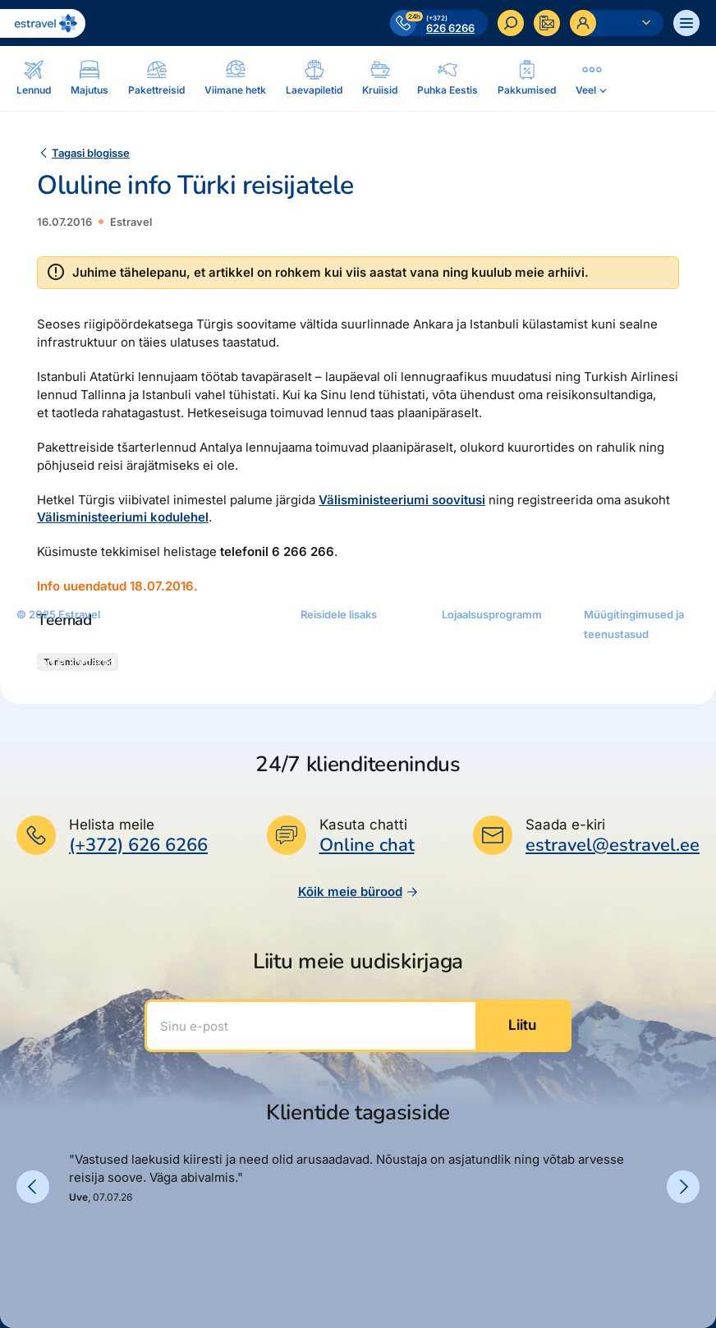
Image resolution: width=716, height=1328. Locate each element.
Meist (30, 639)
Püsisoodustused (486, 685)
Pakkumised (188, 619)
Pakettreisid (188, 688)
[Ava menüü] (686, 23)
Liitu (522, 1025)
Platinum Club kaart (490, 662)
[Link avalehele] (42, 23)
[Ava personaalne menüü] (616, 23)
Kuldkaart (465, 639)
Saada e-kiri (565, 824)
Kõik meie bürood (358, 891)
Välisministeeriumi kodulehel (123, 517)
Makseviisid (613, 704)
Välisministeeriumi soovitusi (402, 500)
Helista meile (111, 824)
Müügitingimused (628, 658)
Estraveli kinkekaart (349, 662)
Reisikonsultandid (60, 685)
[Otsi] (511, 23)
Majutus (178, 665)
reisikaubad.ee (338, 685)
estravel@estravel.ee (613, 845)
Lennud (177, 642)
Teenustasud (616, 681)
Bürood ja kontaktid (65, 662)
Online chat (367, 845)
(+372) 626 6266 (138, 845)
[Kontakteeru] (547, 23)
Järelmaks (326, 639)
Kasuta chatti (363, 824)
